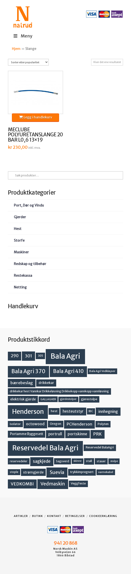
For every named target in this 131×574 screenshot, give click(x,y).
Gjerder (20, 217)
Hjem (16, 49)
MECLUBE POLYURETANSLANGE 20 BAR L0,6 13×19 (35, 135)
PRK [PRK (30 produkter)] (97, 434)
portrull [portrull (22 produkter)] (55, 434)
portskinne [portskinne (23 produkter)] (77, 434)
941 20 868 (65, 543)
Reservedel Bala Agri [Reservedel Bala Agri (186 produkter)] (45, 448)
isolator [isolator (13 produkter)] (15, 424)
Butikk (37, 516)
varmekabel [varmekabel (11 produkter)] (105, 472)
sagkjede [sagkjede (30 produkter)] (41, 461)
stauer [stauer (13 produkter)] (101, 461)
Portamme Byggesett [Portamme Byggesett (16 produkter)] (26, 434)
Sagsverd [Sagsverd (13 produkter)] (62, 461)
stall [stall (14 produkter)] (89, 461)
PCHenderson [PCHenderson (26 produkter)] (79, 424)
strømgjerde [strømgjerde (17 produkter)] (33, 472)
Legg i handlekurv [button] (35, 117)
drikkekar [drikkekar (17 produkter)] (46, 383)
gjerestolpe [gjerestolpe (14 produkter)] (89, 399)
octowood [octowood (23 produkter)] (35, 424)
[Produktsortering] (28, 62)
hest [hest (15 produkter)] (54, 411)
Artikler (21, 516)
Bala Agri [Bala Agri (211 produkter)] (65, 356)
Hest (17, 229)
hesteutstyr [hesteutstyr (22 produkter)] (73, 411)
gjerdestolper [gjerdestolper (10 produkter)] (68, 399)
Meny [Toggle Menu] (22, 36)
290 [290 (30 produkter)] (15, 355)
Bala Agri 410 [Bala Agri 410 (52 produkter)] (68, 371)
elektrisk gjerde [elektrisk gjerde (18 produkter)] (23, 399)
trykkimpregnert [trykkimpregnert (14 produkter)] (82, 472)
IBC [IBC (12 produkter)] (91, 411)
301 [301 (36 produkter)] (28, 356)
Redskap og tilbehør (30, 264)
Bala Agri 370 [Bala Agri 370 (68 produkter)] (28, 371)
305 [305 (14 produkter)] (40, 355)
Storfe (19, 240)
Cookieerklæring (103, 516)
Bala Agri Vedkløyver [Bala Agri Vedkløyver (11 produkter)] (102, 371)
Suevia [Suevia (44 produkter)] (57, 472)
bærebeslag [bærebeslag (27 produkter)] (21, 382)
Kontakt (54, 516)
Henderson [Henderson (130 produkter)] (28, 411)
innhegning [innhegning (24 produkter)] (108, 411)
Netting (20, 287)
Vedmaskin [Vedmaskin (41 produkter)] (52, 484)
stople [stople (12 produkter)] (14, 472)
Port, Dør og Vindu (29, 205)
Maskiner (21, 252)
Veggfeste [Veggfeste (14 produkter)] (78, 483)
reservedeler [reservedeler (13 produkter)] (18, 461)
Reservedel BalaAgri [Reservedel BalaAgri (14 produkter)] (100, 447)
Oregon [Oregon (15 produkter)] (55, 424)
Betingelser (75, 516)
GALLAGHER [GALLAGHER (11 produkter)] (48, 399)
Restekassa (23, 275)
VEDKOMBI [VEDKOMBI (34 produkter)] (22, 484)
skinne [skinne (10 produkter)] (77, 460)
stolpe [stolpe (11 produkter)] (114, 461)
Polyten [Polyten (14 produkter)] (103, 424)
